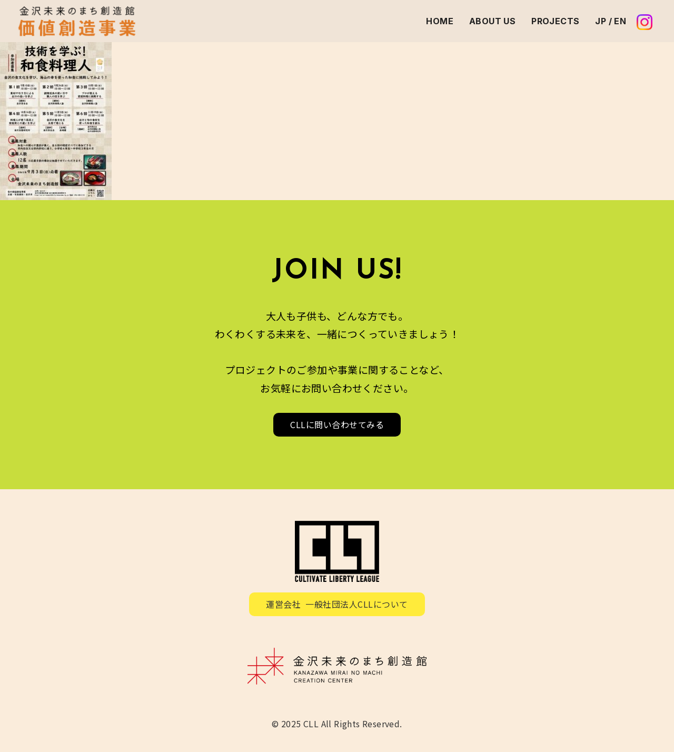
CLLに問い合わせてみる (337, 424)
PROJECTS (555, 21)
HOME (439, 21)
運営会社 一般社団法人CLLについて (337, 604)
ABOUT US (492, 21)
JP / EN (610, 21)
